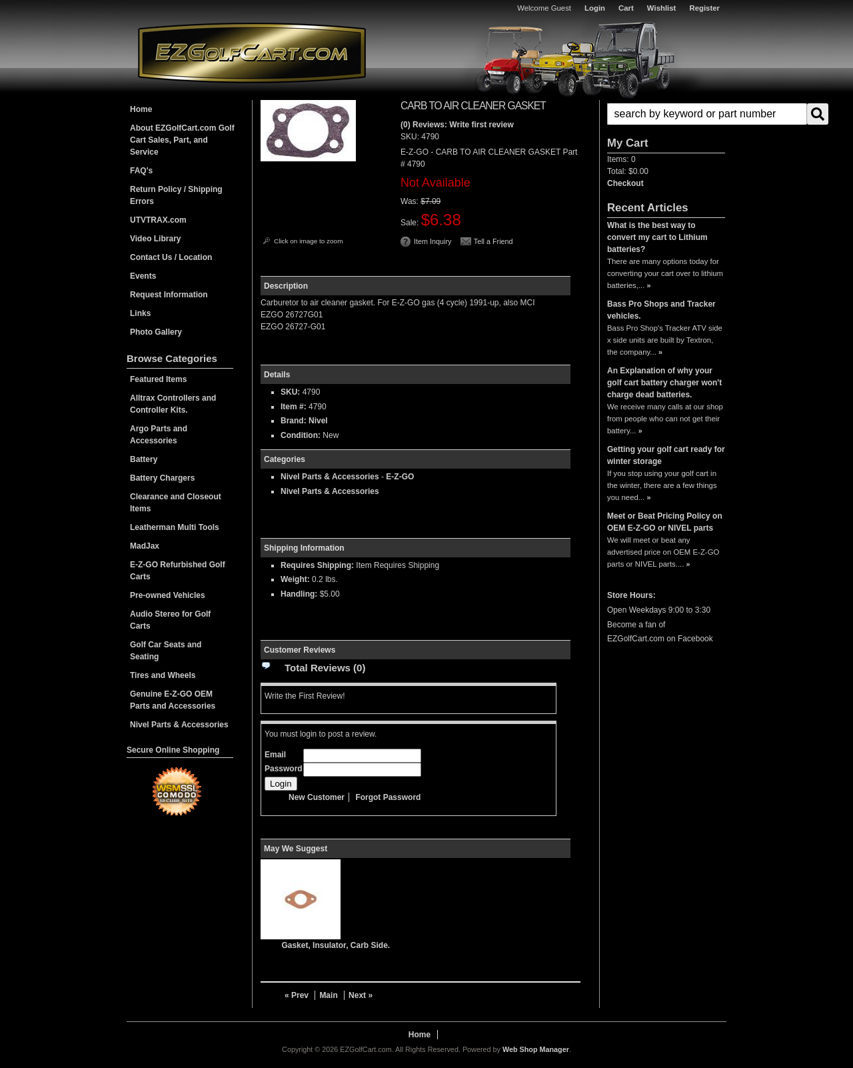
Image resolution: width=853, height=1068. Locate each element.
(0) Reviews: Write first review (457, 124)
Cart (626, 8)
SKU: (411, 136)
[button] (666, 114)
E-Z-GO (400, 476)
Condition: (301, 435)
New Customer (317, 797)
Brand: (294, 420)
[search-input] (707, 114)
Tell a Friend (493, 241)
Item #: (295, 406)
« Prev (297, 995)
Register (704, 8)
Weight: (295, 579)
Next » (361, 995)
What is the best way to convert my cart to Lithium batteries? (657, 237)
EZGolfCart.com (252, 52)
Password (284, 768)
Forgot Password (388, 797)
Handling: (299, 594)
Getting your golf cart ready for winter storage (666, 455)
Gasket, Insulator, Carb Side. (335, 945)
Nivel (318, 420)
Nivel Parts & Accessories (330, 476)
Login (594, 8)
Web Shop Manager (535, 1049)
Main (328, 995)
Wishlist (661, 8)
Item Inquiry (432, 241)
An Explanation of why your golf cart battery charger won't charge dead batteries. (664, 382)
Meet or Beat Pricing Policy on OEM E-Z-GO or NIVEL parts (664, 522)
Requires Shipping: (317, 565)
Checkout (625, 183)
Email (275, 754)
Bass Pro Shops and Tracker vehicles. (661, 310)
